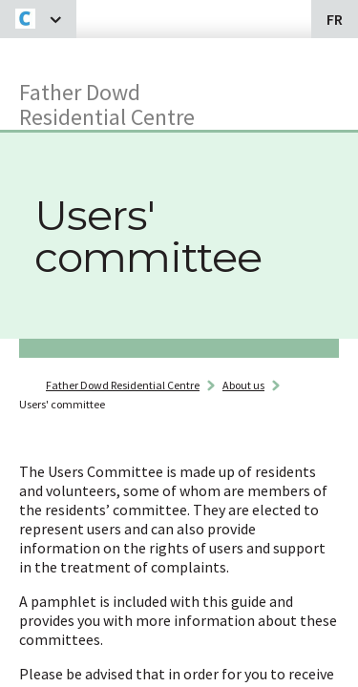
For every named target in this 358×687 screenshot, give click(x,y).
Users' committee (62, 404)
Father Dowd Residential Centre (107, 103)
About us (243, 385)
